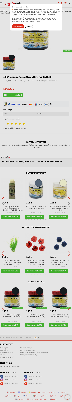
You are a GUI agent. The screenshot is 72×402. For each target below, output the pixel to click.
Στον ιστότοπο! (18, 26)
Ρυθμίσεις (29, 26)
